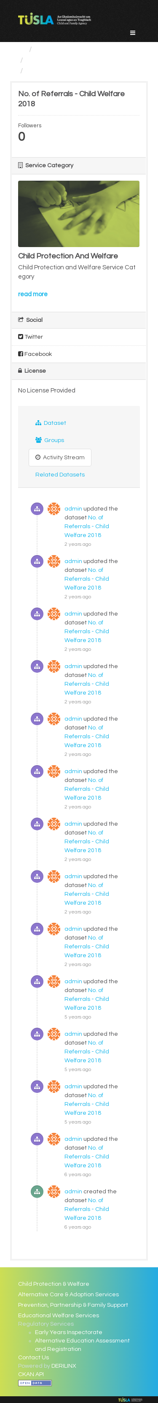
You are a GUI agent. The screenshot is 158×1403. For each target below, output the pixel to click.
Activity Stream (60, 457)
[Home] (21, 49)
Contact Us (33, 1358)
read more (33, 294)
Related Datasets (60, 475)
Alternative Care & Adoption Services (68, 1295)
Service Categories (69, 49)
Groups (49, 440)
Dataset (50, 423)
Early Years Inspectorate (68, 1332)
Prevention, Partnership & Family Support (73, 1305)
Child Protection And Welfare (77, 60)
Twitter (30, 337)
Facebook (35, 354)
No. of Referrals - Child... (67, 71)
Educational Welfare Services (58, 1316)
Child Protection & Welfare (53, 1284)
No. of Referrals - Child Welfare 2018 (86, 526)
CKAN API (31, 1374)
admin (73, 509)
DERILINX (63, 1366)
